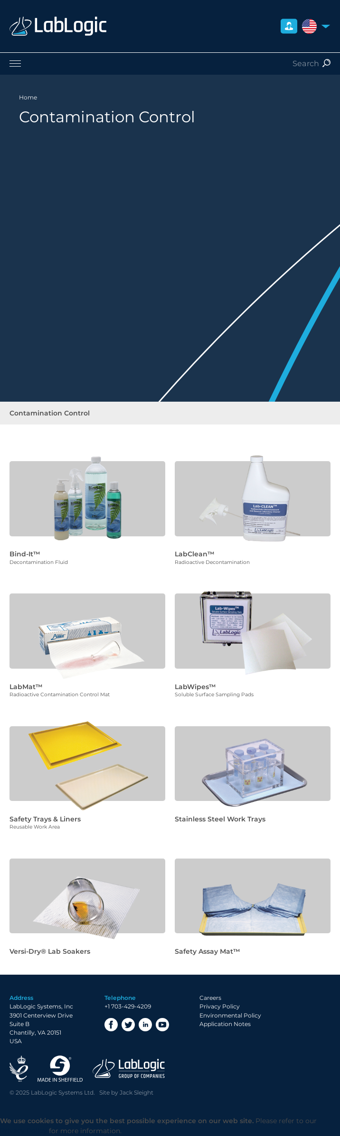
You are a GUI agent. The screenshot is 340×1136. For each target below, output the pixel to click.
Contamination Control (49, 413)
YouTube (162, 1024)
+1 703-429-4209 (127, 1006)
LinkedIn (145, 1024)
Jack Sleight (136, 1092)
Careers (210, 997)
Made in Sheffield (60, 1069)
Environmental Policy (230, 1015)
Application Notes (225, 1023)
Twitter (128, 1024)
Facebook (111, 1024)
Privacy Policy (219, 1006)
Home (28, 97)
